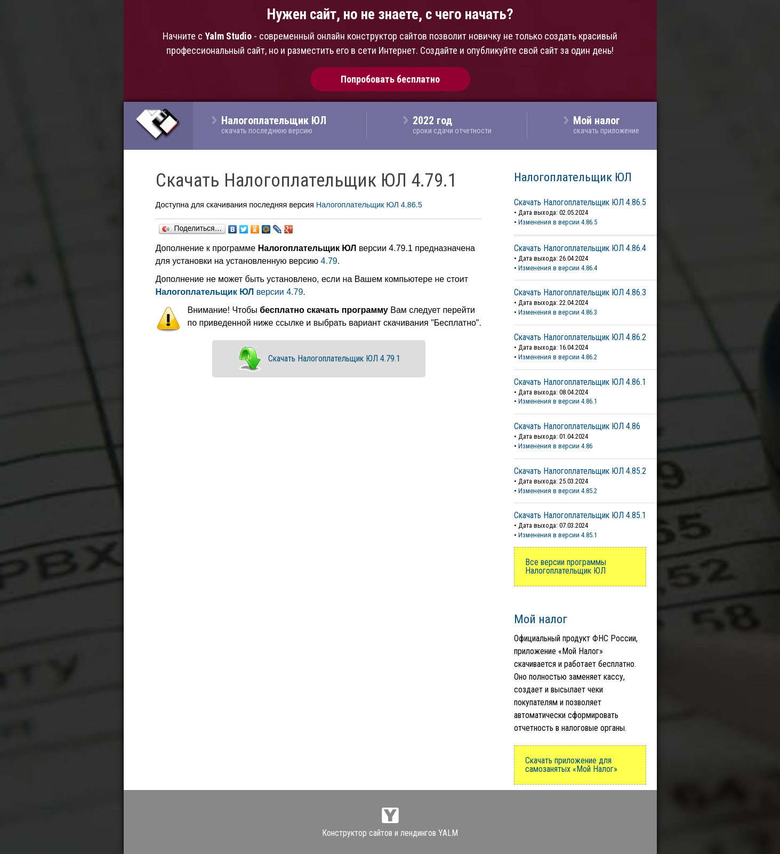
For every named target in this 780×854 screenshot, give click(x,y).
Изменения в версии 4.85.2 (557, 491)
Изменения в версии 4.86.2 (557, 357)
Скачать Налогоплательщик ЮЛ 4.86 (577, 426)
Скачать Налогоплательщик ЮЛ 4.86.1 (580, 382)
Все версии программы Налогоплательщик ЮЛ (565, 566)
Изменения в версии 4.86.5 (557, 222)
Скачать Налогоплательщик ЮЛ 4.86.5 (580, 202)
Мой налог (540, 619)
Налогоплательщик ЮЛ (573, 177)
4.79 (329, 260)
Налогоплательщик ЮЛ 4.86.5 (369, 204)
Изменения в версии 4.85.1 (557, 535)
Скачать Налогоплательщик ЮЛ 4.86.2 (580, 337)
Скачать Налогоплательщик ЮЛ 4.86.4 (580, 248)
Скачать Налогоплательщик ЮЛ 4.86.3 (580, 292)
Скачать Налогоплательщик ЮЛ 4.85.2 (580, 471)
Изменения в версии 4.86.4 (557, 268)
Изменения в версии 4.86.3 (557, 312)
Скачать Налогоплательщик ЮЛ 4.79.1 (334, 358)
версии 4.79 (229, 291)
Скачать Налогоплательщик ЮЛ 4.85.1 (580, 515)
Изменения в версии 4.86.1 (557, 401)
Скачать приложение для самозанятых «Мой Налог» (571, 764)
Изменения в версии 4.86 (555, 446)
